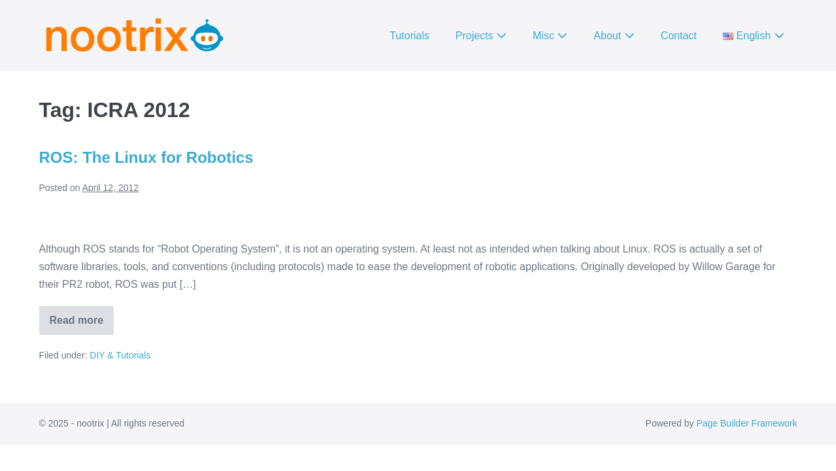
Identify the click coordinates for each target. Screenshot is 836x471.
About (614, 35)
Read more (82, 325)
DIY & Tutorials (120, 355)
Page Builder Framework (746, 423)
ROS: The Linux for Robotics (146, 157)
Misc (550, 35)
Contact (679, 35)
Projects (481, 35)
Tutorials (409, 35)
